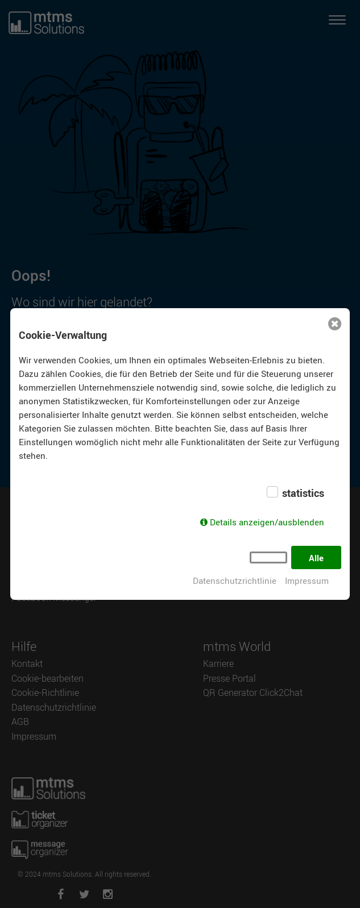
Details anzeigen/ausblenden (267, 522)
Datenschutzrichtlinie (234, 580)
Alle (316, 557)
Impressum (307, 580)
